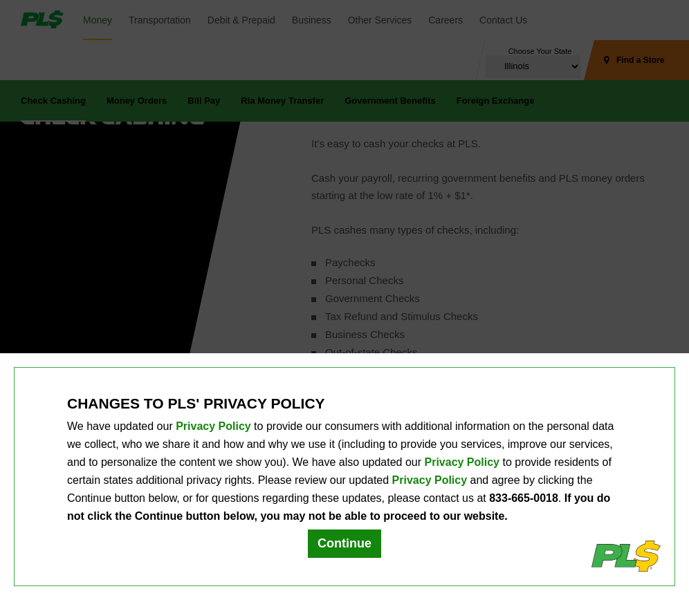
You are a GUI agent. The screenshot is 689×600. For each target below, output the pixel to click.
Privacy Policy (213, 426)
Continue (344, 543)
